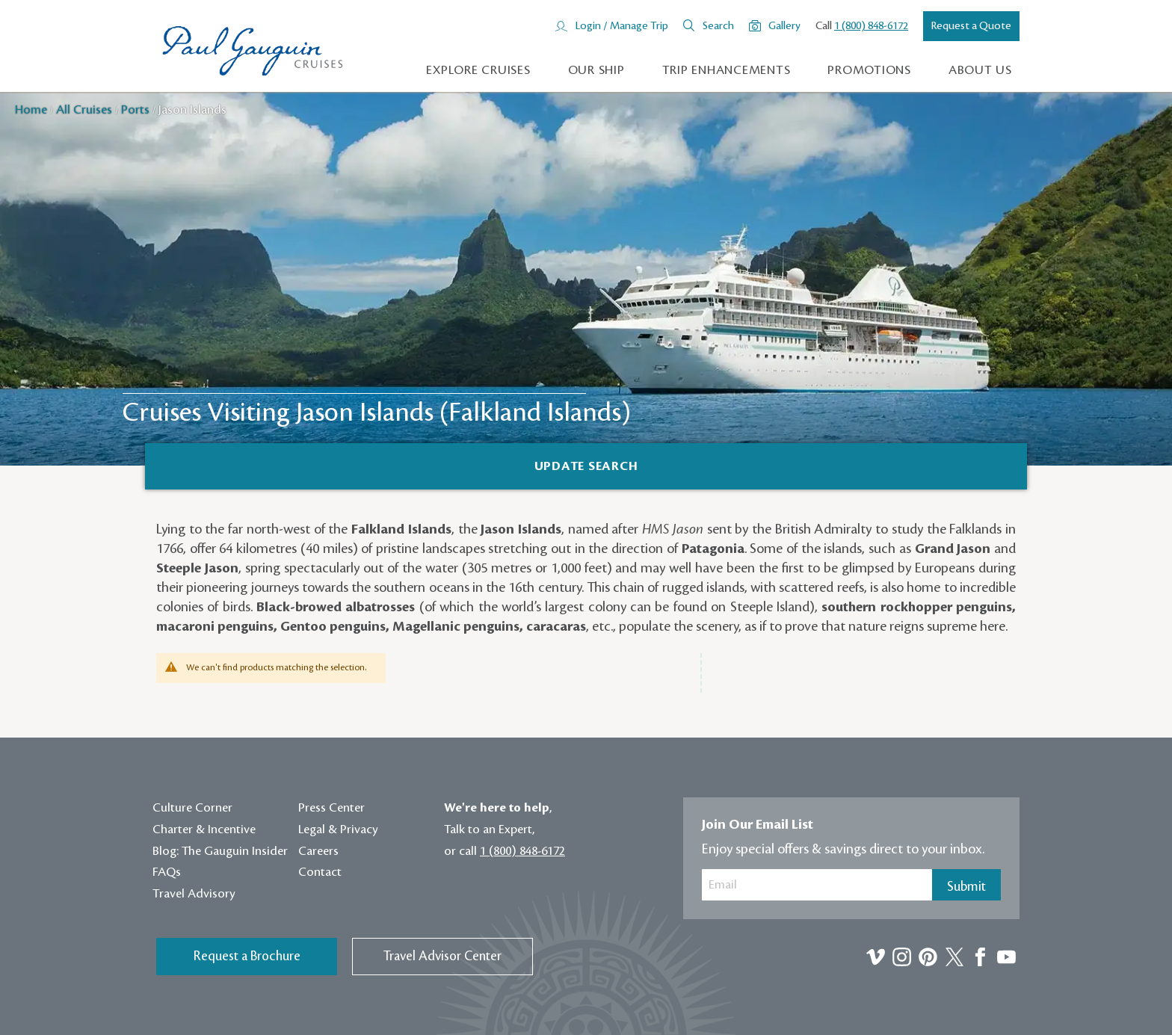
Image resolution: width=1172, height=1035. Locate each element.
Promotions (869, 70)
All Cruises (85, 110)
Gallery (784, 26)
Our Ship (596, 70)
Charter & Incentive (204, 829)
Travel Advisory (193, 893)
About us (980, 70)
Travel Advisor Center (442, 956)
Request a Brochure (247, 956)
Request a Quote (971, 26)
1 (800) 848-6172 (871, 26)
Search (718, 26)
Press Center (331, 808)
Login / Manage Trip (621, 26)
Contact (320, 872)
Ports (136, 110)
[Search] (586, 466)
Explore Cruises (478, 70)
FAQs (166, 872)
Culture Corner (192, 808)
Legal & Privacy (338, 829)
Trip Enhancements (726, 70)
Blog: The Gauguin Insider (220, 851)
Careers (318, 851)
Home (32, 110)
